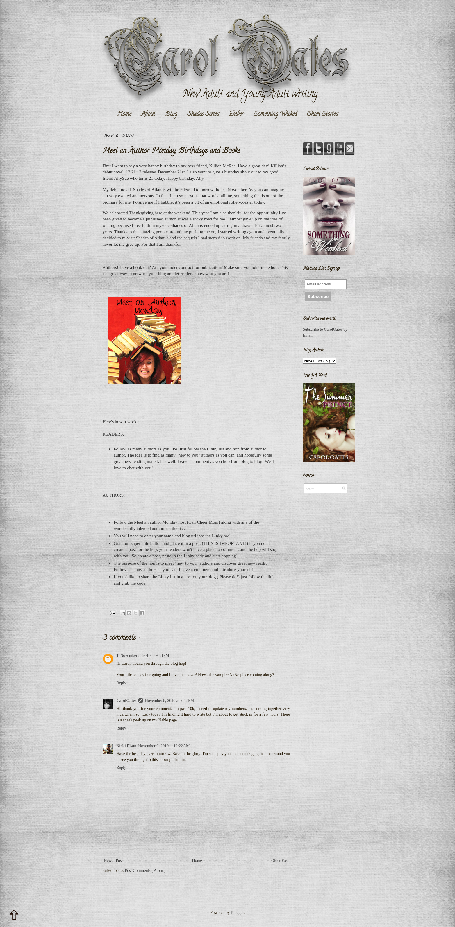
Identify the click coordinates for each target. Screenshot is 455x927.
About (148, 114)
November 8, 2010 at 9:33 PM (144, 655)
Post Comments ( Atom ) (145, 870)
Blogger (237, 912)
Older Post (280, 860)
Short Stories (322, 114)
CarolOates (126, 700)
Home (124, 114)
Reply (121, 683)
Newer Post (113, 860)
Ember (236, 114)
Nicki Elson (127, 746)
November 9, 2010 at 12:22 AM (164, 746)
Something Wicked (275, 114)
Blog (171, 114)
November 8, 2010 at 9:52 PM (169, 700)
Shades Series (203, 114)
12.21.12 (133, 171)
